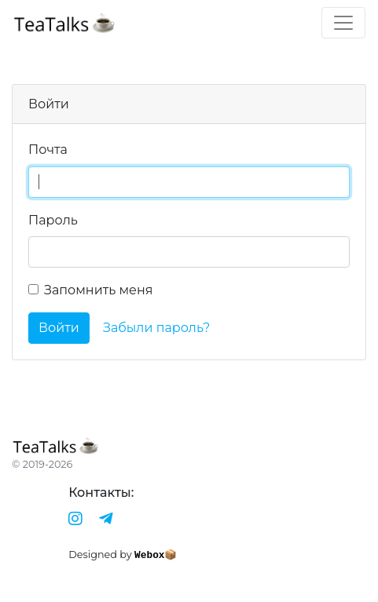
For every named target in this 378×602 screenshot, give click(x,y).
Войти (59, 327)
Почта (48, 149)
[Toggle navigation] (343, 22)
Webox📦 (155, 555)
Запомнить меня (98, 290)
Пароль (53, 220)
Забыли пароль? (156, 327)
